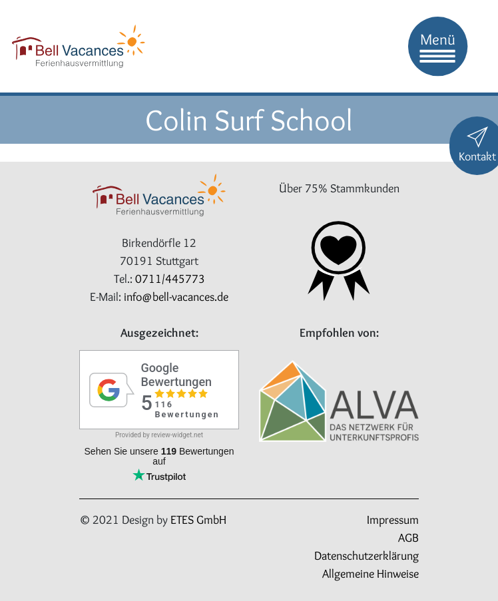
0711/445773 (170, 279)
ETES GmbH (198, 519)
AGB (408, 537)
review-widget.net (177, 435)
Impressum (393, 519)
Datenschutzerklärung (366, 555)
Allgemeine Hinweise (370, 573)
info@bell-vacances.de (176, 297)
